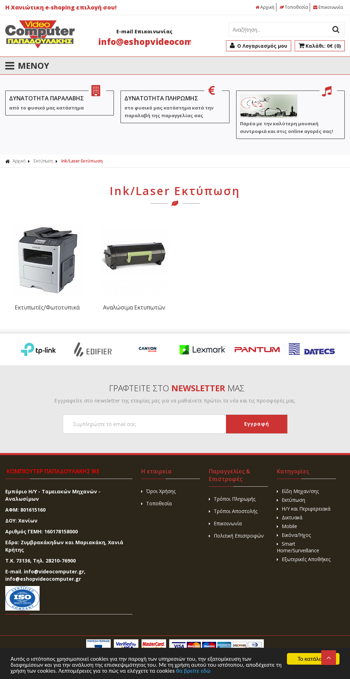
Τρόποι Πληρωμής (232, 498)
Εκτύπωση (43, 161)
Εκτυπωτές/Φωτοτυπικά (46, 307)
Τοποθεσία (294, 7)
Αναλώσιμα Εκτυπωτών (132, 307)
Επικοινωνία (328, 7)
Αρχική (264, 7)
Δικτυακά (289, 517)
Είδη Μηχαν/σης (298, 491)
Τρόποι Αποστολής (233, 511)
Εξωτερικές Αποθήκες (303, 559)
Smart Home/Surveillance (298, 547)
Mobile (287, 526)
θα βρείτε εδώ (193, 671)
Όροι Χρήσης (158, 491)
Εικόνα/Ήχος (294, 535)
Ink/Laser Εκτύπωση (82, 161)
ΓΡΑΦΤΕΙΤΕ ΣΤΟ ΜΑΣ (177, 388)
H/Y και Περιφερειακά (303, 508)
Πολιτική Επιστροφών (236, 535)
